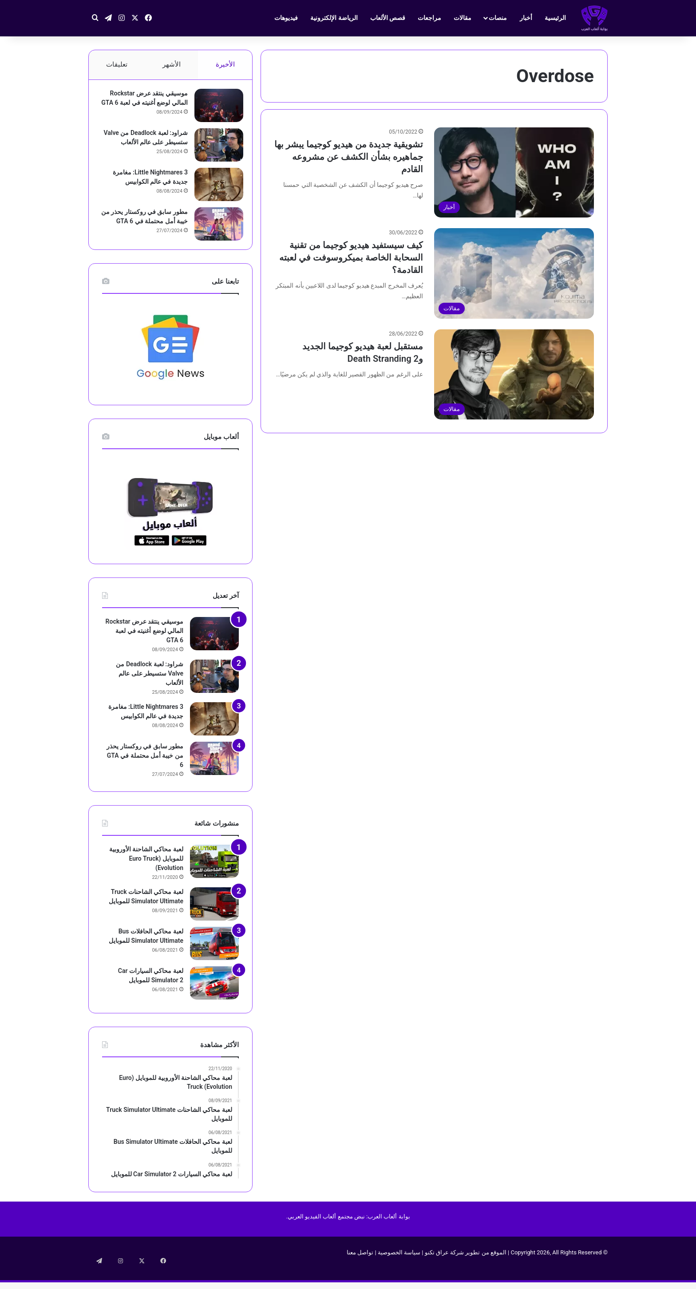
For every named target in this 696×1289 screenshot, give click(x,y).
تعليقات (116, 64)
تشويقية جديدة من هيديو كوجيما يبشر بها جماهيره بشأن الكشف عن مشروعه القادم (348, 156)
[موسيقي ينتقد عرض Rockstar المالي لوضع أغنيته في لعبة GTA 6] (214, 110)
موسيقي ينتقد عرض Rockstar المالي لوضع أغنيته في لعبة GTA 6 (144, 107)
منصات (498, 17)
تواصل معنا (360, 1270)
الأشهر (171, 64)
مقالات (462, 17)
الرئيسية (555, 17)
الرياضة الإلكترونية (333, 17)
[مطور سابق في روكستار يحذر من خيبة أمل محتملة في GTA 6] (214, 234)
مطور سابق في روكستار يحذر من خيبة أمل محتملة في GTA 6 (145, 232)
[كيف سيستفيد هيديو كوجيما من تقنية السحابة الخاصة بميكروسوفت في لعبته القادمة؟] (514, 273)
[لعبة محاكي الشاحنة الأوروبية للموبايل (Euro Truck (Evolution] (214, 879)
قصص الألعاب (387, 17)
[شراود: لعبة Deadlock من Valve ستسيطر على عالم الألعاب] (214, 152)
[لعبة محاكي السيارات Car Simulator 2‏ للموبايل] (214, 1001)
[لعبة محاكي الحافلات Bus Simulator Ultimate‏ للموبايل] (214, 961)
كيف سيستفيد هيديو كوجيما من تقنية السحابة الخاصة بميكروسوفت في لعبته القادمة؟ (351, 257)
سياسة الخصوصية (399, 1270)
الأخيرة (225, 64)
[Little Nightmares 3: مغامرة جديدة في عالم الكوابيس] (214, 195)
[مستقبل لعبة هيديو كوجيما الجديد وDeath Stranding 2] (514, 374)
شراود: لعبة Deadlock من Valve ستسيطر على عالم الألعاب (149, 149)
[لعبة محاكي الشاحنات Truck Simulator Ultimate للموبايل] (214, 922)
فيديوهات (286, 17)
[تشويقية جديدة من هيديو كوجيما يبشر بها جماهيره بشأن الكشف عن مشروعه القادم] (514, 172)
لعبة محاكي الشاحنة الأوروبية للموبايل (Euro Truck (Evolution (146, 877)
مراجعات (429, 17)
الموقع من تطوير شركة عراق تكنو (465, 1270)
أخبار (526, 17)
